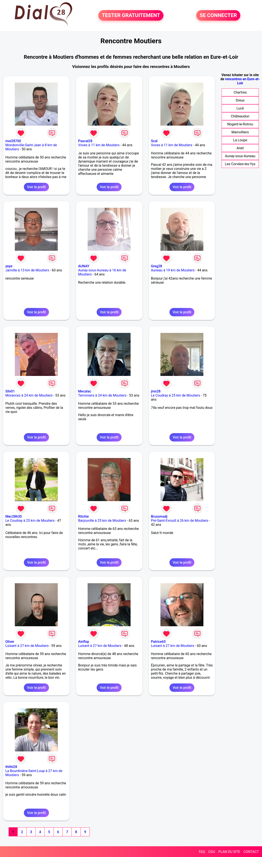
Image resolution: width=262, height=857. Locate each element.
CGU (211, 852)
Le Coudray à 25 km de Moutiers (175, 395)
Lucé (240, 108)
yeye (8, 266)
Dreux (240, 100)
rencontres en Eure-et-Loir (242, 81)
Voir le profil (36, 187)
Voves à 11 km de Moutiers (99, 145)
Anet (240, 148)
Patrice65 (158, 642)
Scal (154, 141)
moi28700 (13, 141)
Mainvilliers (240, 132)
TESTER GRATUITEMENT (131, 15)
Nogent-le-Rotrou (240, 124)
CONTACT (251, 852)
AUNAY (83, 266)
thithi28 (11, 767)
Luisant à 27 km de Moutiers (27, 646)
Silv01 (10, 391)
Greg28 (156, 266)
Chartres (240, 92)
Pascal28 (85, 141)
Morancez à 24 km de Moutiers (29, 395)
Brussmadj (159, 516)
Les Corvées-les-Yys (240, 164)
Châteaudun (240, 116)
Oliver (9, 642)
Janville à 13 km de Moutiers (27, 270)
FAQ (202, 852)
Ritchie (83, 516)
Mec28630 (13, 516)
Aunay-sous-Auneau (240, 156)
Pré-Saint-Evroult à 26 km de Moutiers (179, 521)
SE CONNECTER (218, 15)
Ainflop (83, 642)
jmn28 (156, 391)
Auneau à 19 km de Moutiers (173, 270)
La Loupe (240, 140)
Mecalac (84, 391)
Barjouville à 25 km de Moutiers (102, 521)
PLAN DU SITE (229, 852)
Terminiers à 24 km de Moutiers (102, 395)
